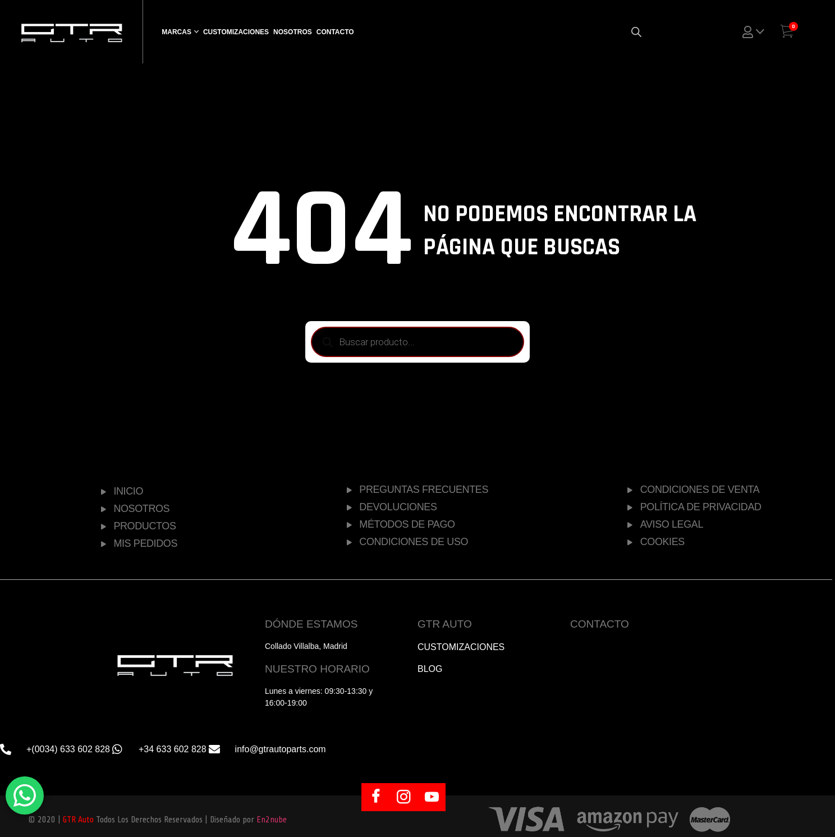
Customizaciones (236, 32)
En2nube (271, 820)
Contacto (335, 32)
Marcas (176, 32)
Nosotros (292, 32)
